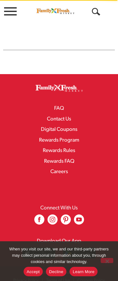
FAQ (59, 95)
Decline (56, 271)
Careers (59, 159)
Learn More (83, 271)
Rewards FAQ (59, 148)
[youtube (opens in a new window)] (79, 209)
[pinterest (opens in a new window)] (66, 209)
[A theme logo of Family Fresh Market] (55, 11)
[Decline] (107, 260)
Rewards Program (59, 127)
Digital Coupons (59, 117)
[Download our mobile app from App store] (38, 240)
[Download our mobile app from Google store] (79, 240)
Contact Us (59, 106)
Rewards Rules (59, 138)
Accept (33, 271)
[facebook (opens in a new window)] (39, 209)
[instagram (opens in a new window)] (53, 209)
